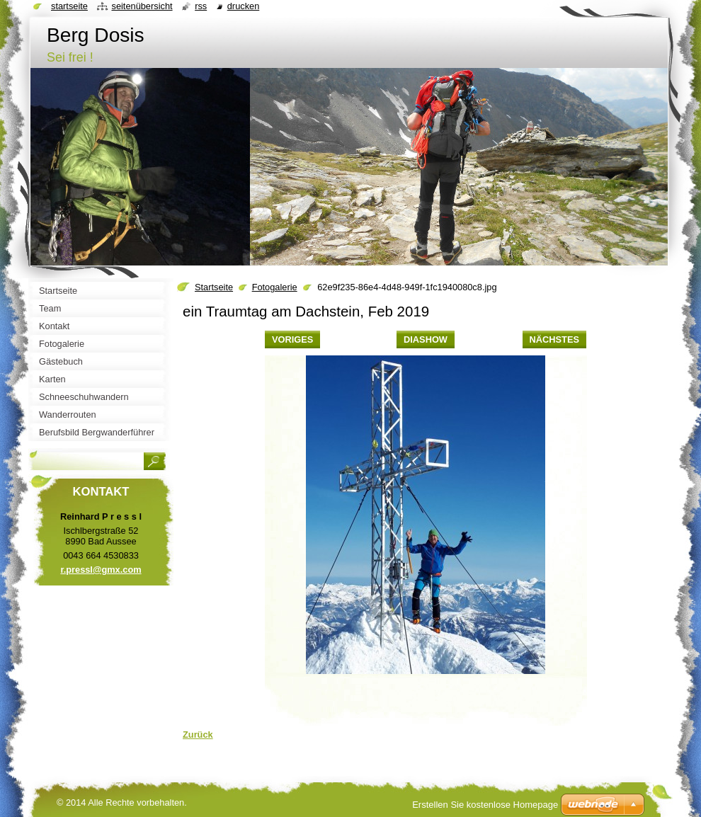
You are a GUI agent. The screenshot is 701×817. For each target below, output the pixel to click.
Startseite (214, 287)
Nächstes (554, 339)
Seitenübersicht (141, 6)
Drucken (243, 6)
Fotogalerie (274, 287)
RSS (201, 6)
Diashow (426, 339)
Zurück (198, 734)
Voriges (292, 339)
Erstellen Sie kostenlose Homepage (485, 804)
